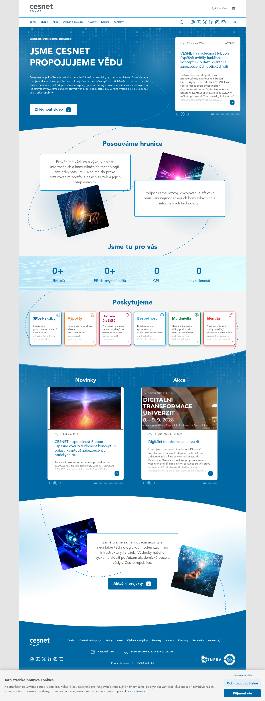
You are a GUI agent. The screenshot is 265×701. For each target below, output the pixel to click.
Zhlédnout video (53, 110)
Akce (55, 22)
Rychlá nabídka (223, 8)
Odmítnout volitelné (242, 683)
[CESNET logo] (41, 9)
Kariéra (105, 22)
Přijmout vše (242, 693)
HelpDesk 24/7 (102, 652)
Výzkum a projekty (73, 22)
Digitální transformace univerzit (173, 442)
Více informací (137, 691)
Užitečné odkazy (89, 642)
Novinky (92, 22)
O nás (33, 22)
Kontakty (119, 22)
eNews (214, 642)
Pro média (198, 641)
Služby (44, 22)
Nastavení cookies (242, 675)
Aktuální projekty (132, 584)
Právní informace (120, 663)
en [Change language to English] (234, 22)
